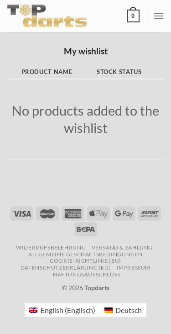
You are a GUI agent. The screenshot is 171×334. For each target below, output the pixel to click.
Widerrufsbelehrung (51, 247)
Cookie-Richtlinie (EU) (85, 260)
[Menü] (158, 16)
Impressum (134, 267)
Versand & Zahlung (122, 247)
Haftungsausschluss (86, 274)
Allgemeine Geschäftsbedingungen (85, 254)
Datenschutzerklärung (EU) (66, 267)
